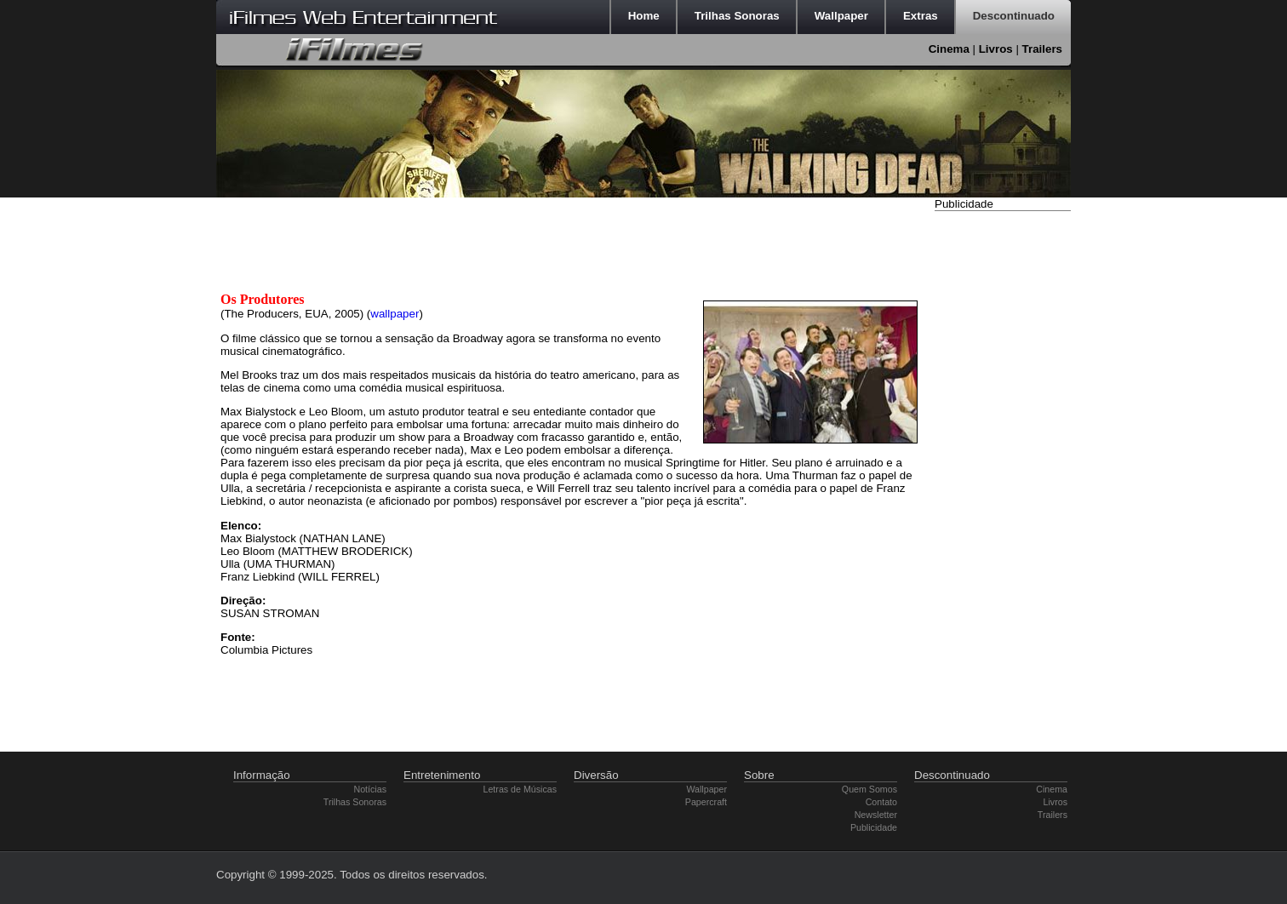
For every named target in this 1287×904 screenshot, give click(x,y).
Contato (881, 802)
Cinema (949, 49)
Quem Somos (869, 789)
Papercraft (706, 802)
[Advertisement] (1003, 470)
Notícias (370, 789)
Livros (996, 49)
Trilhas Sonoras (354, 802)
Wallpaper (706, 789)
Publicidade (873, 827)
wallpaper (394, 313)
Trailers (1042, 49)
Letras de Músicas (520, 789)
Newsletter (876, 815)
